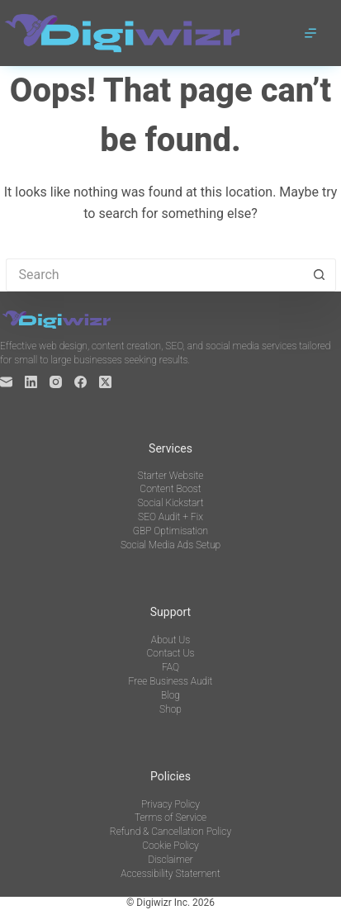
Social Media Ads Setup (170, 545)
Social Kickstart (170, 503)
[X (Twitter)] (105, 382)
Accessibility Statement (170, 873)
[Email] (6, 382)
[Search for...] (154, 274)
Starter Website (171, 475)
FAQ (170, 667)
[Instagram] (56, 382)
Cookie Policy (170, 845)
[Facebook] (80, 382)
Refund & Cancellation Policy (170, 831)
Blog (170, 695)
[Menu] (310, 33)
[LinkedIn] (31, 382)
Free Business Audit (171, 681)
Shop (170, 709)
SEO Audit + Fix (170, 517)
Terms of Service (170, 817)
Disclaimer (170, 859)
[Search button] (319, 274)
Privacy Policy (170, 804)
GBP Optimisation (170, 531)
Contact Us (171, 653)
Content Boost (170, 489)
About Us (171, 640)
